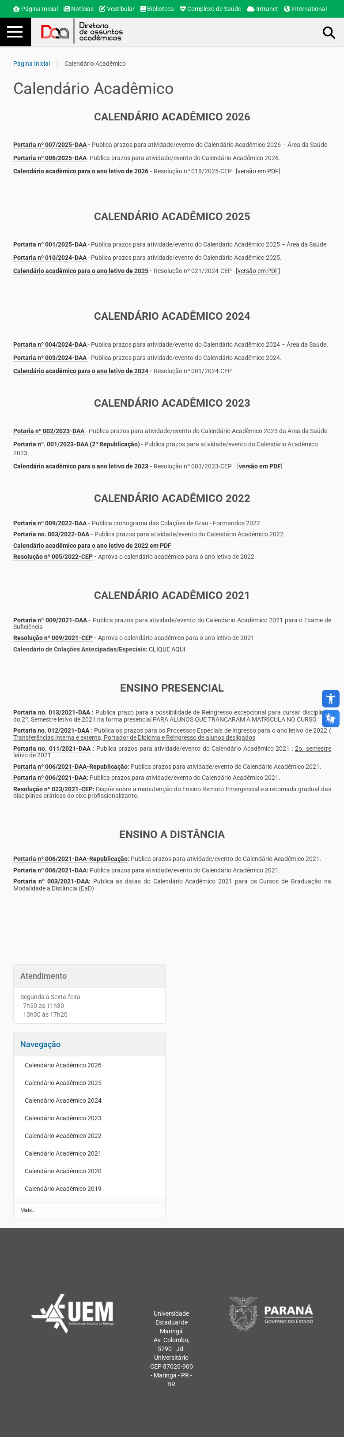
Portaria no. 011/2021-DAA (52, 748)
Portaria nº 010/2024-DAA (50, 257)
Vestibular (117, 8)
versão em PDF (258, 171)
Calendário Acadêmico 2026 (63, 1065)
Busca (329, 32)
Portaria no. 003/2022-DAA (51, 534)
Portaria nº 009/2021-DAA (50, 620)
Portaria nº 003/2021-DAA (51, 881)
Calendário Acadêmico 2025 (63, 1082)
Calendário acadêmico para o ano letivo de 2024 (80, 370)
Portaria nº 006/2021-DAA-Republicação (70, 766)
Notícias (79, 8)
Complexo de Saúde (210, 8)
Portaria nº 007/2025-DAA (50, 144)
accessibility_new (331, 698)
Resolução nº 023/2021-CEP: (54, 789)
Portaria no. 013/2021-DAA (51, 712)
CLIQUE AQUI (167, 649)
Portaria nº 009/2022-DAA (50, 523)
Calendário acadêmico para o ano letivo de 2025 (80, 270)
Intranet (262, 8)
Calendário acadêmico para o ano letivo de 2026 (80, 171)
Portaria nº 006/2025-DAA (50, 157)
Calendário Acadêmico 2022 (63, 1135)
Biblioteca (157, 8)
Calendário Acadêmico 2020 (63, 1171)
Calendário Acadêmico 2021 (63, 1153)
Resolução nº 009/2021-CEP (53, 637)
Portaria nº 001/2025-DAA (50, 244)
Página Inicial (35, 8)
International (305, 8)
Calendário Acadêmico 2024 (63, 1100)
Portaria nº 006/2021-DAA (50, 777)
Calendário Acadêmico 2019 (63, 1188)
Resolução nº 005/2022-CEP (53, 556)
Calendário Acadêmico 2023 (63, 1118)
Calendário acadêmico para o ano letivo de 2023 (80, 466)
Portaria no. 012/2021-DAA (51, 730)
